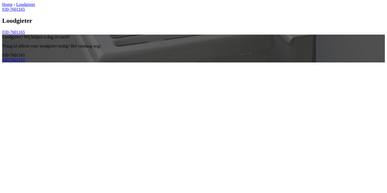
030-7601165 (13, 9)
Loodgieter (25, 4)
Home (7, 4)
